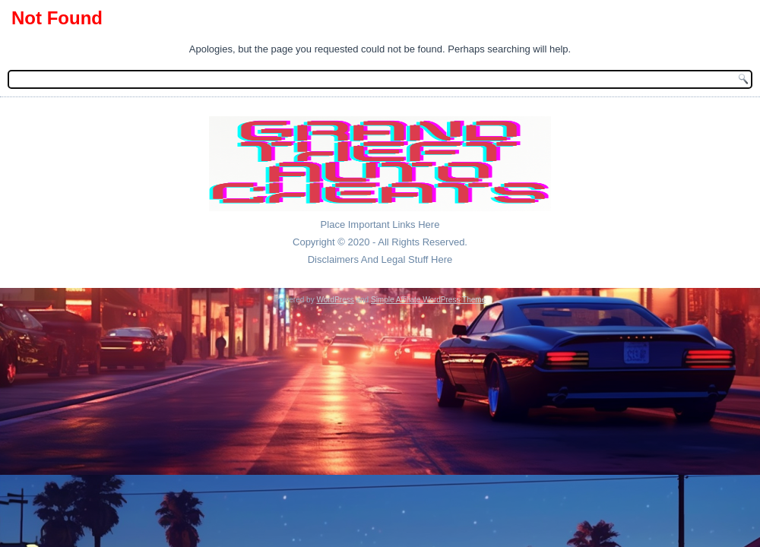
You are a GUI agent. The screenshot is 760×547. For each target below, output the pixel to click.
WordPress (334, 300)
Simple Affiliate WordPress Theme (428, 300)
